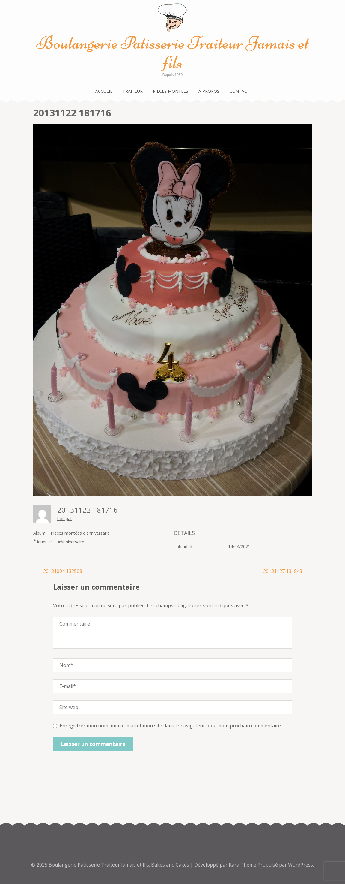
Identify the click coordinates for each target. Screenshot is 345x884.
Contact (240, 91)
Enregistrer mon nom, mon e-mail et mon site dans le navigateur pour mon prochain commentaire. (171, 725)
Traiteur (133, 91)
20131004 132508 (62, 571)
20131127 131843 (282, 571)
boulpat (64, 518)
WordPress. (301, 864)
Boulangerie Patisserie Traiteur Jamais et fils (173, 53)
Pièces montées (170, 91)
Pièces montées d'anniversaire (80, 533)
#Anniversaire (71, 542)
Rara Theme (243, 864)
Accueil (103, 91)
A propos (208, 91)
